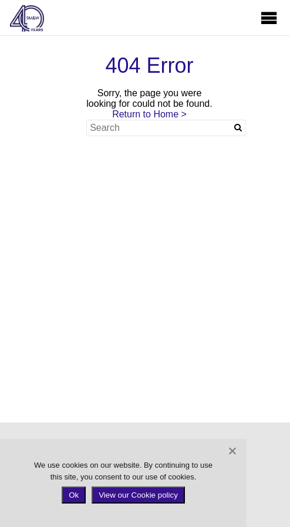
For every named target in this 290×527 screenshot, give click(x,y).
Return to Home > (149, 114)
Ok (74, 495)
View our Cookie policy (138, 495)
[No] (232, 451)
